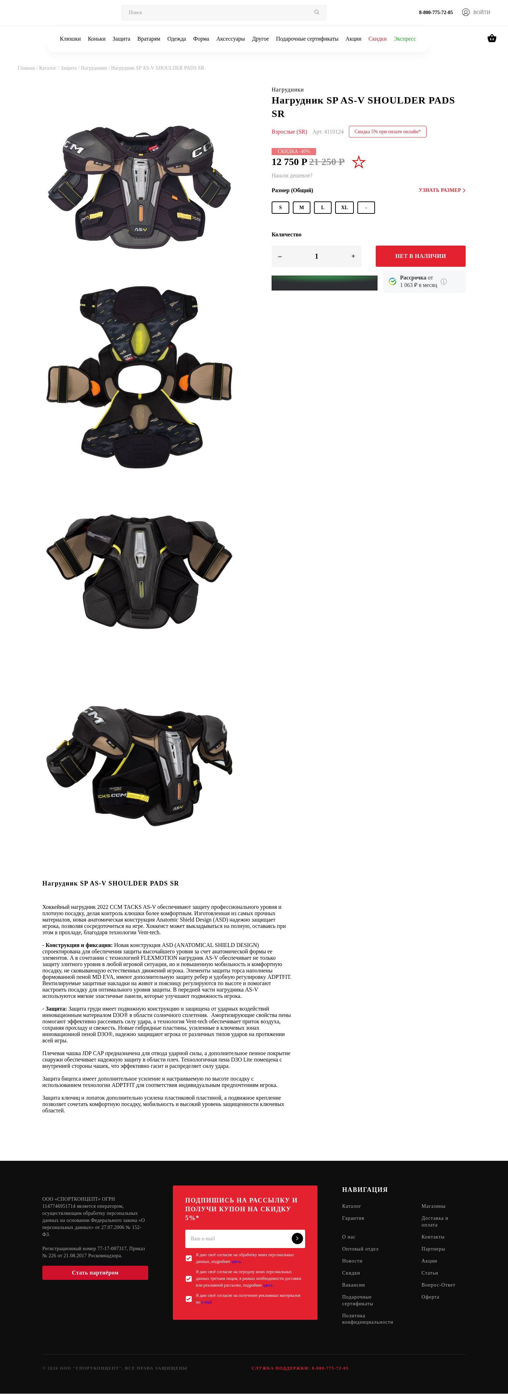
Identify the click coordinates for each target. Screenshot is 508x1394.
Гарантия (353, 1218)
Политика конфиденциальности (367, 1319)
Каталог (351, 1206)
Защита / (71, 68)
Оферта (431, 1297)
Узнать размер (442, 190)
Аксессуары (230, 39)
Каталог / (50, 68)
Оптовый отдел (360, 1249)
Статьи (430, 1273)
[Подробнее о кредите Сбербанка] (444, 281)
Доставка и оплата (435, 1222)
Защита (121, 39)
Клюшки (70, 39)
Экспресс (405, 39)
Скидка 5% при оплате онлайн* (388, 131)
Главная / (28, 68)
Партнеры (433, 1249)
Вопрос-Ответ (438, 1285)
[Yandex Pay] (324, 283)
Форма (201, 39)
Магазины (434, 1206)
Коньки (96, 39)
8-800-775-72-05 (436, 12)
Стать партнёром (95, 1273)
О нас (349, 1237)
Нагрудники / (96, 68)
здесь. (236, 1261)
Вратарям (148, 39)
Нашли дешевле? (292, 175)
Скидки (377, 39)
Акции (353, 39)
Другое (260, 39)
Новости (352, 1261)
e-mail (206, 1302)
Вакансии (353, 1285)
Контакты (433, 1237)
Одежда (177, 39)
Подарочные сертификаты (307, 39)
